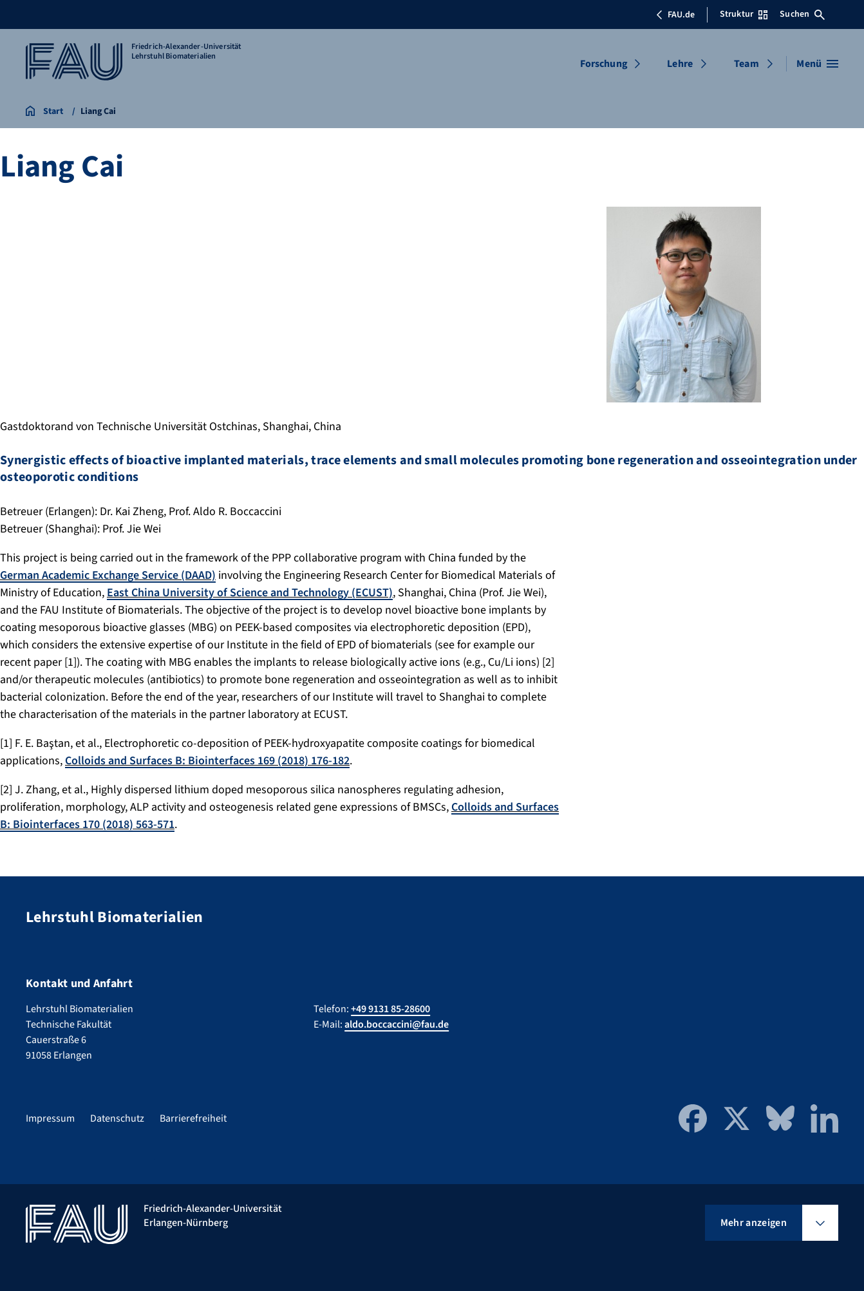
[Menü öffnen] (817, 64)
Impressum (50, 1118)
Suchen (802, 14)
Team (746, 64)
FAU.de (675, 14)
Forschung (604, 64)
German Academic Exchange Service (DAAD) (108, 575)
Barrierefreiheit (193, 1118)
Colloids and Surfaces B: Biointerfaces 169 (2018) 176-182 (207, 761)
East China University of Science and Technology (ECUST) (250, 593)
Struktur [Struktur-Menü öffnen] (743, 14)
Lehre (680, 64)
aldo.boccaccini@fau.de (396, 1024)
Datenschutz (117, 1118)
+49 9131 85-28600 (390, 1009)
